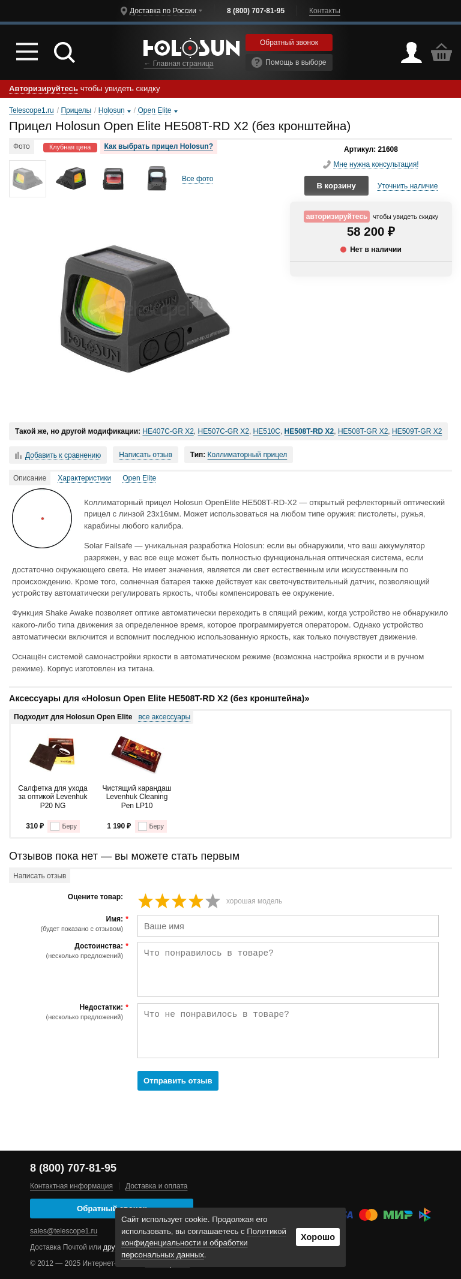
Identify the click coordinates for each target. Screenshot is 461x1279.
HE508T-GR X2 (363, 431)
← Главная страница (178, 63)
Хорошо (318, 1237)
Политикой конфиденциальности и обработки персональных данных (203, 1243)
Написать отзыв (145, 455)
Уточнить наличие (408, 186)
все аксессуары (164, 717)
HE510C (266, 431)
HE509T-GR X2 (417, 431)
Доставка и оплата (156, 1186)
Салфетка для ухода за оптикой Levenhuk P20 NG (52, 797)
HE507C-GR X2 (223, 431)
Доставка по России (163, 11)
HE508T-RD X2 (309, 431)
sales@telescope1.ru (63, 1231)
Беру (63, 826)
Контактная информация (71, 1186)
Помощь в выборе (289, 62)
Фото (21, 146)
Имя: (67, 923)
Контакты (324, 11)
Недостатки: (67, 1012)
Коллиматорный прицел (248, 455)
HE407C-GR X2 (167, 431)
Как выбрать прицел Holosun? (158, 146)
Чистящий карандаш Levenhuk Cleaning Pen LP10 (137, 797)
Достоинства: (67, 950)
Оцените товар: (95, 897)
